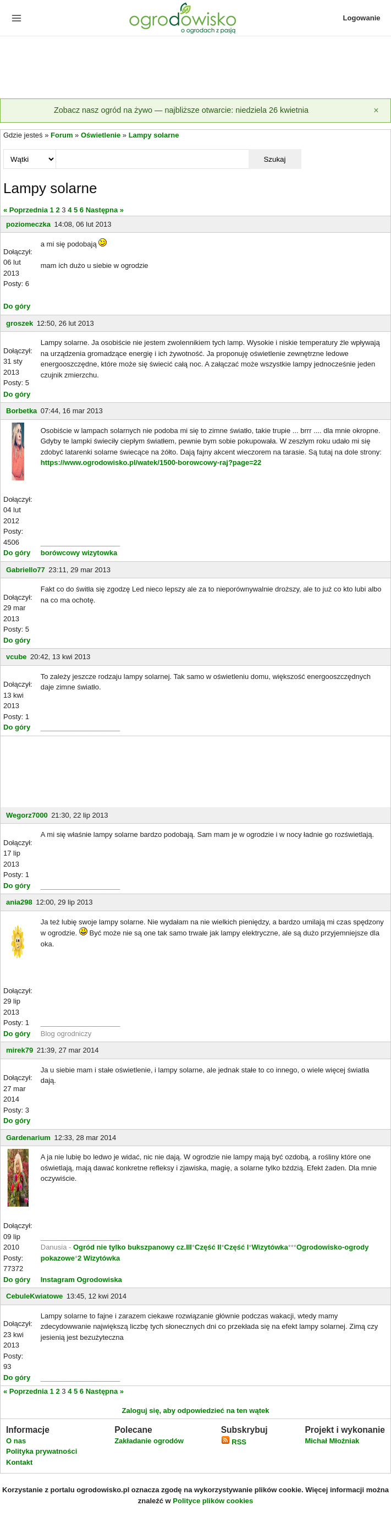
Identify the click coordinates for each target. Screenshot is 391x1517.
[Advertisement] (195, 68)
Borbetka (21, 411)
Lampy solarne (154, 135)
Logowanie (362, 18)
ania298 (19, 902)
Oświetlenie (100, 135)
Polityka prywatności (41, 1451)
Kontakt (19, 1462)
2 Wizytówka (99, 1258)
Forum (62, 135)
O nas (16, 1441)
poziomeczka (28, 224)
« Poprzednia (25, 210)
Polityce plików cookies (213, 1501)
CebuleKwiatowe (34, 1296)
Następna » (105, 210)
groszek (19, 323)
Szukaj (274, 159)
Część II (208, 1247)
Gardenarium (28, 1137)
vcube (16, 657)
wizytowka (99, 553)
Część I (236, 1247)
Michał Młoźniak (332, 1441)
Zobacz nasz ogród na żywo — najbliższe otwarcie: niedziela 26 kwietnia (181, 110)
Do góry (16, 306)
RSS (233, 1442)
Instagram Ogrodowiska (81, 1279)
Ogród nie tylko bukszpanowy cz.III (132, 1247)
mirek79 (19, 1050)
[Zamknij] (376, 110)
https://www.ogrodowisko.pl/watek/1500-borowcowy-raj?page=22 (151, 462)
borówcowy (60, 553)
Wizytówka (269, 1247)
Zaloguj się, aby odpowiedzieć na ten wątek (195, 1410)
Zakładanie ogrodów (149, 1441)
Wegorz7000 (27, 815)
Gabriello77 (25, 570)
